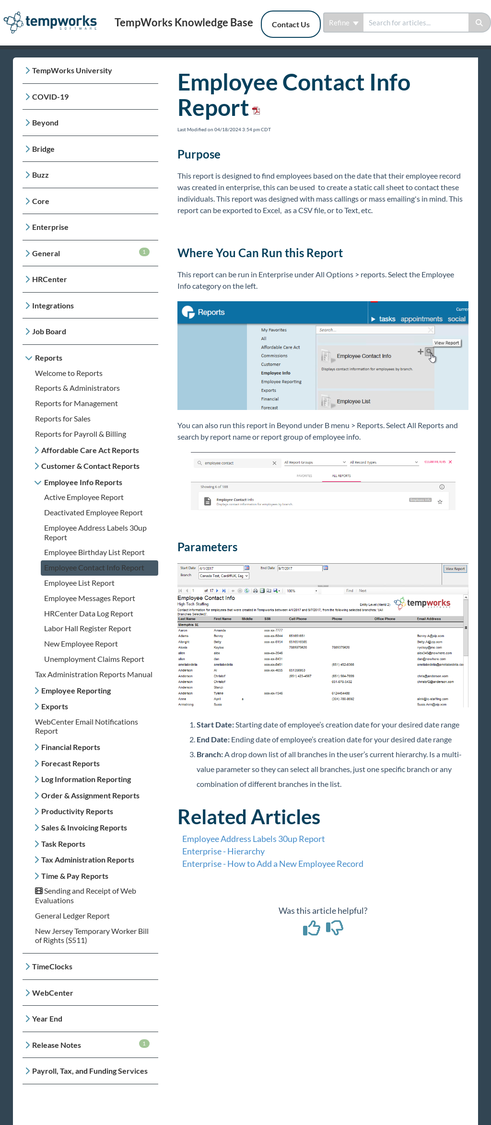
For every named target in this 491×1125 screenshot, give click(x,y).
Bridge (43, 148)
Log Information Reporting (86, 779)
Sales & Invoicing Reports (84, 827)
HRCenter (49, 279)
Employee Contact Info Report (94, 567)
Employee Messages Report (89, 597)
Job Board (49, 331)
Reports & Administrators (77, 387)
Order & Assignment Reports (90, 795)
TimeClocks (52, 966)
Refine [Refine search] (344, 22)
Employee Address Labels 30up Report (253, 838)
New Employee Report (81, 643)
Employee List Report (79, 582)
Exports (54, 706)
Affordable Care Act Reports (90, 450)
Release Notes (91, 1044)
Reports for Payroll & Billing (80, 433)
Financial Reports (70, 746)
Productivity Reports (77, 811)
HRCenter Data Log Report (88, 613)
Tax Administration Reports (87, 859)
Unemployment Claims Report (94, 658)
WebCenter (52, 992)
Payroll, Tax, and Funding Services (90, 1070)
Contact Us (291, 24)
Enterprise (50, 226)
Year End (47, 1018)
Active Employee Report (84, 496)
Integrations (53, 305)
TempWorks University (72, 70)
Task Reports (63, 843)
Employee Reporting (76, 690)
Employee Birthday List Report (94, 552)
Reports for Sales (63, 418)
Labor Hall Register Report (87, 628)
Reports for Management (76, 403)
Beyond (45, 122)
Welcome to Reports (69, 372)
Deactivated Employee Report (93, 512)
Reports (48, 357)
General (91, 253)
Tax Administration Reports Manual (93, 674)
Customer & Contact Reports (90, 465)
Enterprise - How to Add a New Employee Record (272, 863)
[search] (416, 22)
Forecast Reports (70, 763)
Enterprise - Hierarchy (223, 851)
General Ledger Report (72, 915)
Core (40, 200)
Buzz (40, 174)
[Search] (479, 22)
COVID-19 (50, 96)
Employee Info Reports (83, 482)
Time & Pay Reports (74, 875)
